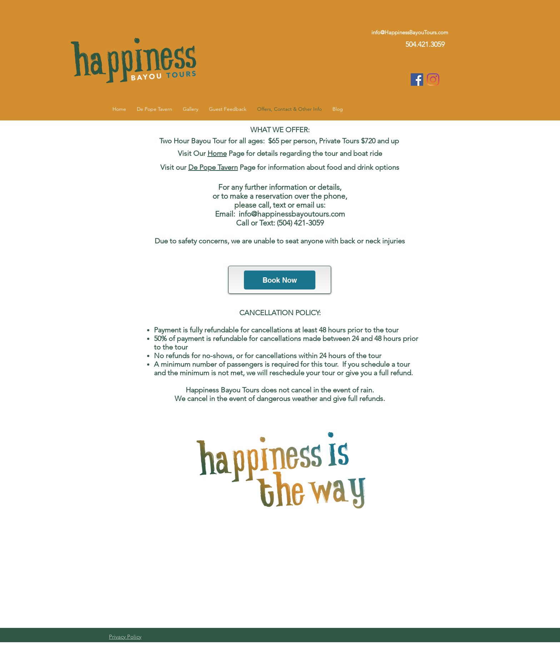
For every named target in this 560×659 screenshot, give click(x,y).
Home (217, 153)
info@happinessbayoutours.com (292, 213)
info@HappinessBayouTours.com (409, 32)
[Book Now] (279, 280)
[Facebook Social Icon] (417, 79)
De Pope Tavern (213, 167)
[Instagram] (433, 79)
